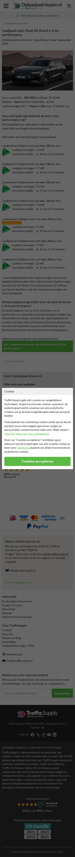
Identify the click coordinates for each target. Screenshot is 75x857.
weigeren (22, 447)
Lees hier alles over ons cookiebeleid (26, 433)
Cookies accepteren (37, 461)
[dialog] (37, 428)
